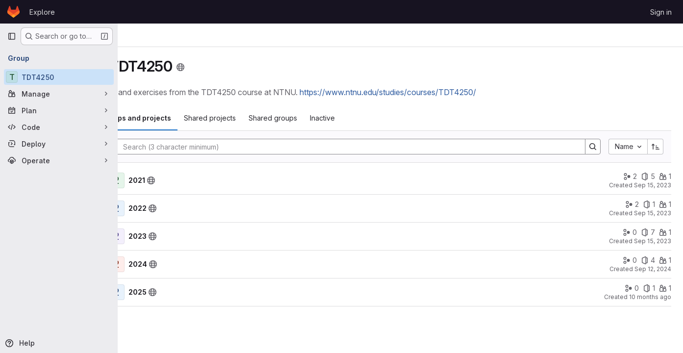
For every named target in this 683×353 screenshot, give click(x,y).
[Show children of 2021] (137, 180)
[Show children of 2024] (137, 264)
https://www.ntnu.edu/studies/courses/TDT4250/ (436, 92)
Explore (42, 12)
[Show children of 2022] (137, 208)
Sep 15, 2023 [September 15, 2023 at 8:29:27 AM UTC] (652, 241)
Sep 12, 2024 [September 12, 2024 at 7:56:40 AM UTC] (652, 269)
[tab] (177, 118)
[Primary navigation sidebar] (12, 36)
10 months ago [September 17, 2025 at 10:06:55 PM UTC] (650, 297)
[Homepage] (13, 12)
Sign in (661, 12)
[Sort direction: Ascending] (655, 146)
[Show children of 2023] (137, 236)
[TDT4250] (59, 77)
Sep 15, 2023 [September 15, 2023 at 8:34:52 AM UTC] (652, 185)
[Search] (370, 146)
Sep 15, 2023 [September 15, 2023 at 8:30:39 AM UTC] (652, 213)
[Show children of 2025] (137, 292)
